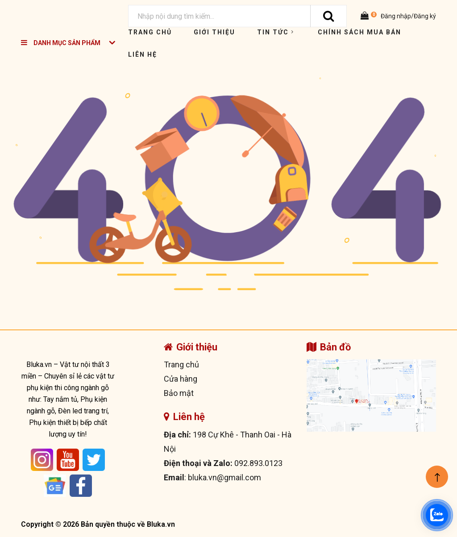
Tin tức (276, 32)
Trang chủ (150, 32)
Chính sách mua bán (359, 32)
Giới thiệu (214, 32)
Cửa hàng (180, 378)
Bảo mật (179, 393)
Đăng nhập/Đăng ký (407, 16)
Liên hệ (142, 54)
